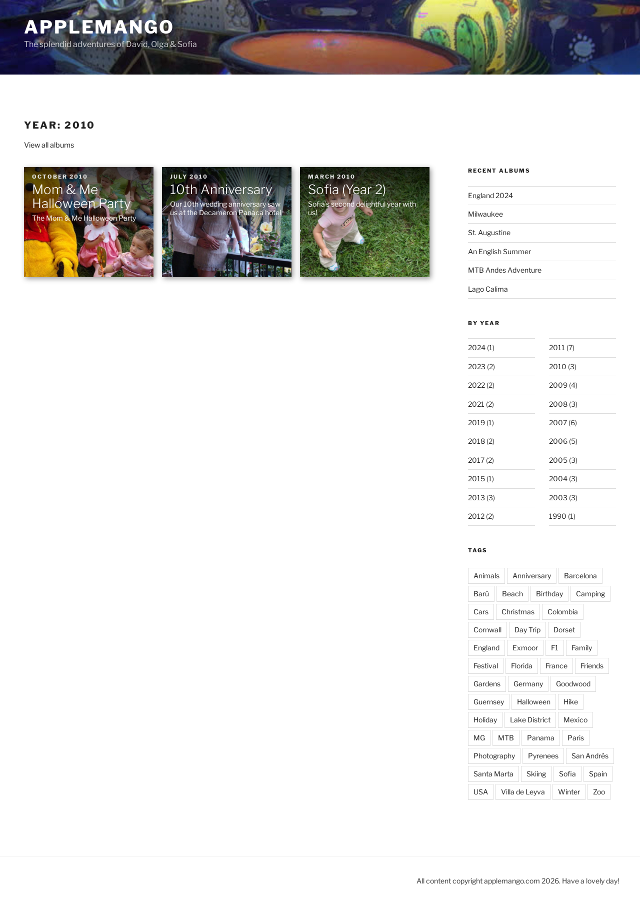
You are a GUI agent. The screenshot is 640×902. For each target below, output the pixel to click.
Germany (528, 683)
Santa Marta (494, 773)
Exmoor (525, 647)
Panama (540, 737)
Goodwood (573, 683)
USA (481, 791)
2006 (558, 441)
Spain (598, 773)
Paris (576, 737)
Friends (592, 665)
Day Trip (527, 629)
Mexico (576, 719)
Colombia (563, 611)
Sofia (567, 773)
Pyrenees (543, 755)
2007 (558, 422)
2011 (557, 347)
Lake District (530, 719)
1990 (557, 516)
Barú (481, 593)
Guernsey (489, 701)
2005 (558, 460)
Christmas (518, 611)
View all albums (49, 145)
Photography (494, 755)
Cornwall (488, 629)
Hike (571, 701)
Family (582, 647)
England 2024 (490, 195)
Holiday (485, 719)
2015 (476, 478)
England (487, 647)
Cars (481, 611)
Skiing (536, 773)
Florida (521, 665)
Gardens (487, 683)
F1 (554, 647)
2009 (558, 385)
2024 (477, 347)
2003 (558, 497)
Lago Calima (488, 289)
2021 (476, 404)
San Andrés (590, 755)
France (557, 665)
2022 (476, 385)
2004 (558, 478)
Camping (590, 593)
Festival (486, 665)
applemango (99, 27)
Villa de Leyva (523, 791)
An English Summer (499, 251)
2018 (476, 441)
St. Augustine (489, 232)
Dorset (564, 629)
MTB (506, 737)
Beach (512, 593)
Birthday (549, 593)
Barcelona (580, 575)
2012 (476, 516)
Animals (487, 575)
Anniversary (531, 575)
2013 (476, 497)
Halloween (533, 701)
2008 (558, 404)
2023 (477, 366)
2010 (557, 366)
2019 (476, 422)
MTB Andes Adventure (505, 270)
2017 (476, 460)
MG (479, 737)
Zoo (599, 791)
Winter (569, 791)
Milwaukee (485, 214)
